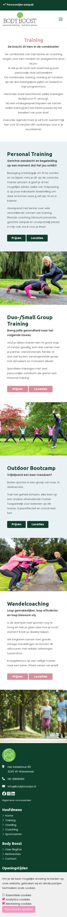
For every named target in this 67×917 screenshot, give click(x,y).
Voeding (10, 825)
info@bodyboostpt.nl (22, 786)
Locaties (37, 238)
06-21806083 (16, 779)
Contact (11, 858)
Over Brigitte (13, 849)
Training (10, 820)
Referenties (13, 854)
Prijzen (16, 238)
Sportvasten (13, 834)
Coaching (11, 829)
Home (9, 815)
